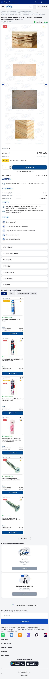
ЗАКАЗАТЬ (24, 594)
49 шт (46, 22)
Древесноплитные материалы (9, 13)
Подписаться (24, 621)
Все (4, 293)
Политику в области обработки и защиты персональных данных (20, 628)
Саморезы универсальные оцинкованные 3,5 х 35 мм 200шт (11, 479)
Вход (5, 2)
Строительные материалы (24, 11)
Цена (3, 327)
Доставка (5, 655)
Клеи (11, 293)
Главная (3, 11)
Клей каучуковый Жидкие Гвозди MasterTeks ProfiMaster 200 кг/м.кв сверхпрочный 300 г (11, 440)
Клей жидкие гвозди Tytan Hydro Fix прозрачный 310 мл (12, 359)
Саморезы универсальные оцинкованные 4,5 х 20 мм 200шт (11, 518)
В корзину (29, 167)
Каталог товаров (11, 11)
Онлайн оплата (42, 6)
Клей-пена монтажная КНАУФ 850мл (11, 320)
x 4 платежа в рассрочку (18, 161)
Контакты (5, 640)
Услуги (4, 651)
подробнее (24, 568)
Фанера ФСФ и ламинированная (28, 13)
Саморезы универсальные (27, 293)
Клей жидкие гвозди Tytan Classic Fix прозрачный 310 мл (12, 399)
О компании (6, 644)
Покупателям (6, 648)
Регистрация (13, 2)
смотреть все (24, 538)
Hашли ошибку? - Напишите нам (24, 605)
